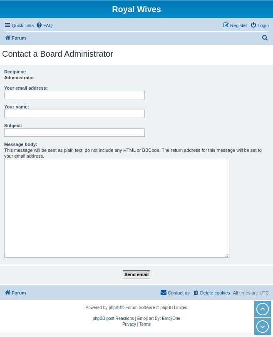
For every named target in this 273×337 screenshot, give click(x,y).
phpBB (115, 307)
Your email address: (25, 88)
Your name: (16, 106)
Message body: (20, 144)
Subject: (13, 125)
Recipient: (15, 71)
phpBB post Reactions (113, 318)
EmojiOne (171, 318)
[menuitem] (44, 25)
